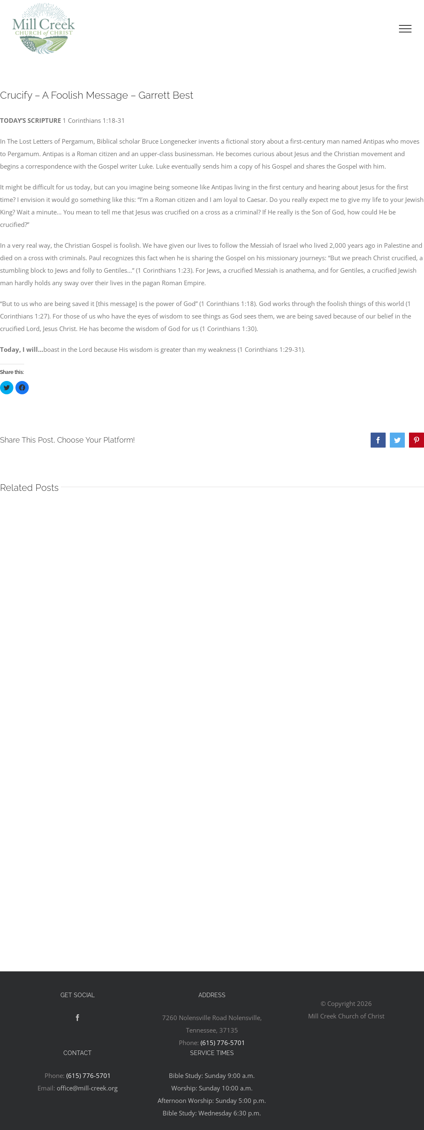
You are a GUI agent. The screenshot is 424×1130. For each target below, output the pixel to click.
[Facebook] (77, 1017)
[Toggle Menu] (405, 28)
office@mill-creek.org (87, 1088)
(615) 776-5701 (223, 1042)
